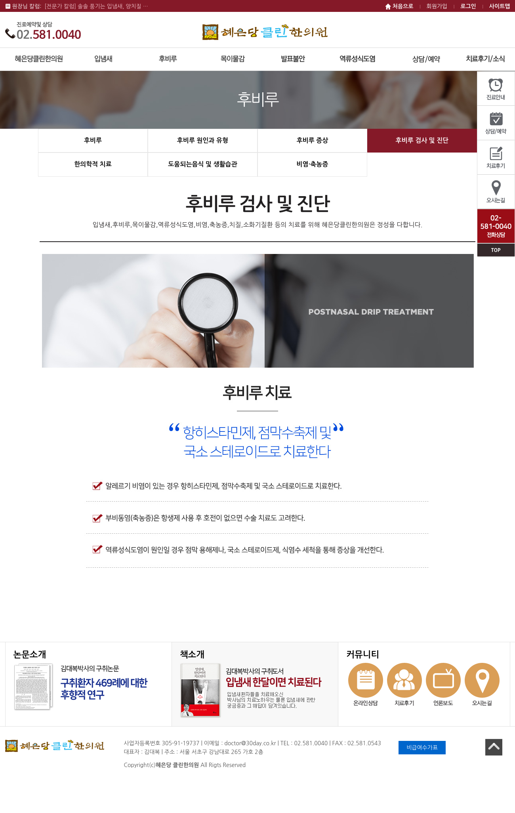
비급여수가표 (422, 747)
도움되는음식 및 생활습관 (202, 164)
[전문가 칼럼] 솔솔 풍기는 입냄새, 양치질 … (96, 6)
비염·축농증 (312, 164)
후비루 (93, 140)
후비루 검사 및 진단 (422, 140)
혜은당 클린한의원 (265, 32)
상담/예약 (496, 123)
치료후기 (496, 157)
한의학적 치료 (93, 164)
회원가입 (437, 6)
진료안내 (496, 89)
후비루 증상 (312, 140)
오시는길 (496, 192)
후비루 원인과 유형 (202, 140)
